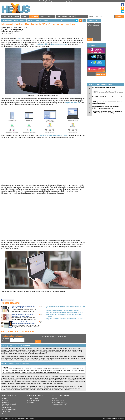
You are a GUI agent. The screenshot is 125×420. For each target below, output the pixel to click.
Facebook (29, 400)
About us (4, 398)
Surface (24, 30)
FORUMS (71, 16)
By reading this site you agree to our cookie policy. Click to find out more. (62, 1)
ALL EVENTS (100, 74)
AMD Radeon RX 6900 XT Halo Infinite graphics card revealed (63, 315)
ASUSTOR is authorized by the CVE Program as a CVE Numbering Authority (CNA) (107, 112)
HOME (4, 16)
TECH (10, 16)
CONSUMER (34, 16)
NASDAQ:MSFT (16, 30)
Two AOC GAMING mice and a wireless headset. (107, 97)
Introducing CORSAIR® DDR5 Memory (104, 87)
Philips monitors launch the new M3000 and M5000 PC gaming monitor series (105, 107)
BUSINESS (25, 16)
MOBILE (43, 16)
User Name (5, 339)
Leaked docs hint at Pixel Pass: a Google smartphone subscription (23, 322)
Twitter (36, 398)
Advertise (5, 400)
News (46, 20)
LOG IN (90, 39)
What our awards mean (9, 409)
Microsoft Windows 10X (58, 44)
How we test (5, 406)
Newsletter (36, 400)
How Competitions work (9, 404)
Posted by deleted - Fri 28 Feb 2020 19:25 (15, 363)
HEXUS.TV (51, 16)
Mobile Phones (19, 20)
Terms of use (6, 411)
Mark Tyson (6, 27)
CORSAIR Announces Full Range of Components (107, 92)
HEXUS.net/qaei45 (14, 31)
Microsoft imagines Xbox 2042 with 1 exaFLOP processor (65, 312)
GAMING (16, 16)
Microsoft (8, 30)
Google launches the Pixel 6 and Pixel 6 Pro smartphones (23, 315)
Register (60, 336)
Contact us (5, 402)
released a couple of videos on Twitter (54, 135)
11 (39, 314)
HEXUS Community (60, 395)
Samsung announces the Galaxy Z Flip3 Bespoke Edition (23, 307)
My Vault (8, 33)
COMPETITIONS (62, 16)
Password (5, 341)
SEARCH (119, 16)
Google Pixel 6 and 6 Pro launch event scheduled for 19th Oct (65, 307)
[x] (85, 1)
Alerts (32, 398)
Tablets (30, 20)
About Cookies (6, 408)
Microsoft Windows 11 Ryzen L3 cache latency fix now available (64, 319)
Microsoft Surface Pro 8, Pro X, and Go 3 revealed (62, 310)
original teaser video (72, 103)
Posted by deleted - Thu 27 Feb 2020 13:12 (15, 346)
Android (39, 20)
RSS (28, 398)
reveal (19, 38)
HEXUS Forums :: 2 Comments (18, 331)
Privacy (4, 413)
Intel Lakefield (42, 44)
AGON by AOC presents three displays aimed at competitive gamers (107, 102)
